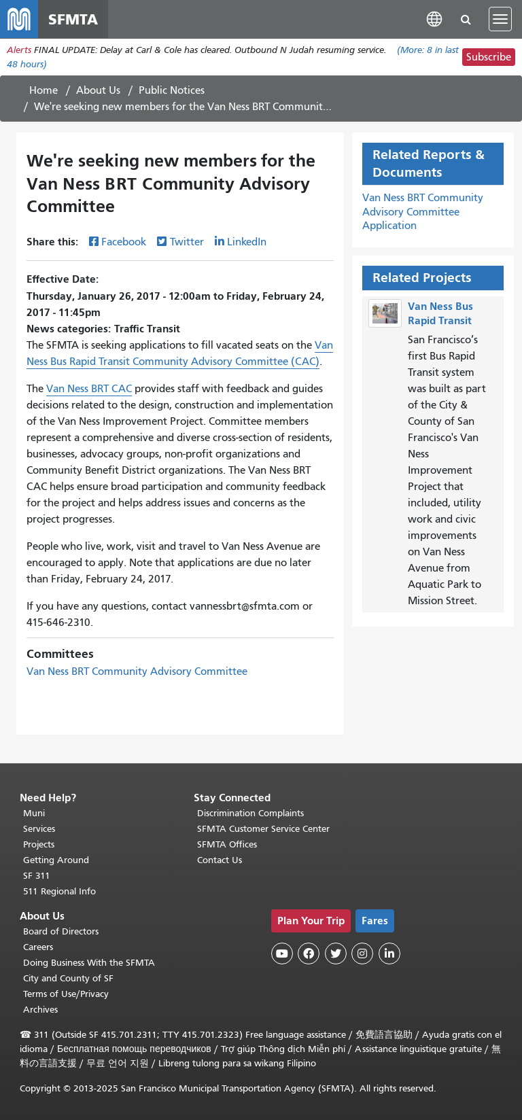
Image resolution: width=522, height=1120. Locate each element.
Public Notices (172, 90)
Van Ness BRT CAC (89, 389)
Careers (38, 947)
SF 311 (36, 875)
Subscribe (488, 57)
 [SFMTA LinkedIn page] (389, 953)
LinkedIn (246, 242)
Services (39, 829)
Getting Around (56, 860)
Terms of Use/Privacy (66, 994)
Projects (38, 844)
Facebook (123, 242)
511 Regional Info (59, 891)
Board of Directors (61, 931)
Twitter (187, 242)
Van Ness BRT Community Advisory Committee (137, 671)
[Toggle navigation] (500, 19)
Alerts (19, 50)
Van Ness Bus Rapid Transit (440, 313)
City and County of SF (68, 978)
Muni (34, 813)
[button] (434, 18)
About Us (98, 90)
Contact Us (219, 860)
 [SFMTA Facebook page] (308, 953)
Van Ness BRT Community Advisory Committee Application (422, 212)
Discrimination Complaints (250, 813)
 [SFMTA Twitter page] (335, 953)
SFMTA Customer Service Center (263, 829)
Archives (40, 1009)
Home (43, 90)
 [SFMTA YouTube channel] (282, 953)
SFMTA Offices (227, 844)
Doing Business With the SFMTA (89, 962)
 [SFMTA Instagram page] (362, 953)
